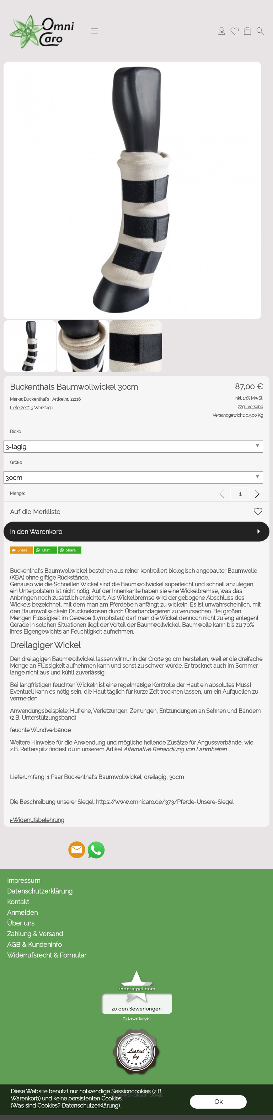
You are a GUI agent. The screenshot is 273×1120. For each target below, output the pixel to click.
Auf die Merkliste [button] (35, 512)
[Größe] (133, 477)
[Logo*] (42, 7)
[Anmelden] (221, 31)
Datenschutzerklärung (40, 891)
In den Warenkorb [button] (36, 531)
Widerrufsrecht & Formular (46, 955)
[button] (94, 31)
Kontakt (18, 902)
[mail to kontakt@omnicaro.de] (77, 850)
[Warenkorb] (247, 31)
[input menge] (240, 493)
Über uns (20, 923)
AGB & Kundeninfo (34, 944)
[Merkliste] (234, 31)
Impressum (23, 880)
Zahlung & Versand (35, 934)
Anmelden (22, 912)
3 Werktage (31, 407)
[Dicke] (133, 446)
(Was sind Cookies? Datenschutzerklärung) (65, 1105)
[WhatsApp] (96, 850)
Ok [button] (218, 1101)
